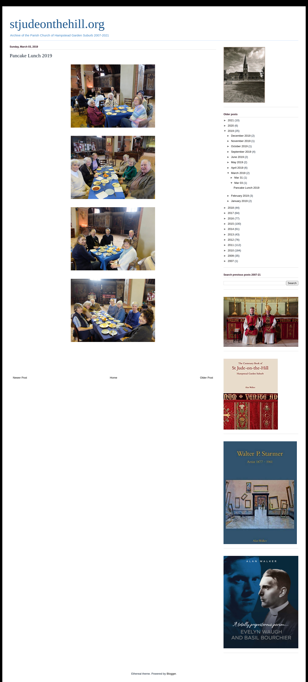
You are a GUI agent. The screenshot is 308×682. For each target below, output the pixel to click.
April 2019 (237, 167)
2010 (231, 250)
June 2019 (238, 157)
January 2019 (239, 201)
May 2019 (237, 162)
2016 (231, 218)
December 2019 (241, 135)
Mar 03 (239, 182)
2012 (231, 239)
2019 (231, 130)
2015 (231, 223)
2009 (231, 255)
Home (113, 377)
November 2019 (241, 141)
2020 (231, 125)
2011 (231, 245)
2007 (231, 261)
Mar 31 (239, 177)
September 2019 (241, 151)
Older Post (206, 377)
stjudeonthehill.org (57, 24)
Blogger (171, 673)
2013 (231, 234)
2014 (231, 229)
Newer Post (20, 377)
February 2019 (240, 195)
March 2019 (238, 173)
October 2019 (239, 146)
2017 (231, 213)
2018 (231, 207)
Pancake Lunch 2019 (246, 187)
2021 (231, 120)
